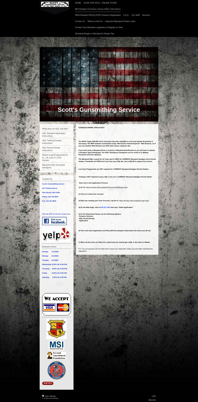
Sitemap (53, 396)
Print (45, 396)
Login (154, 396)
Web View (152, 400)
